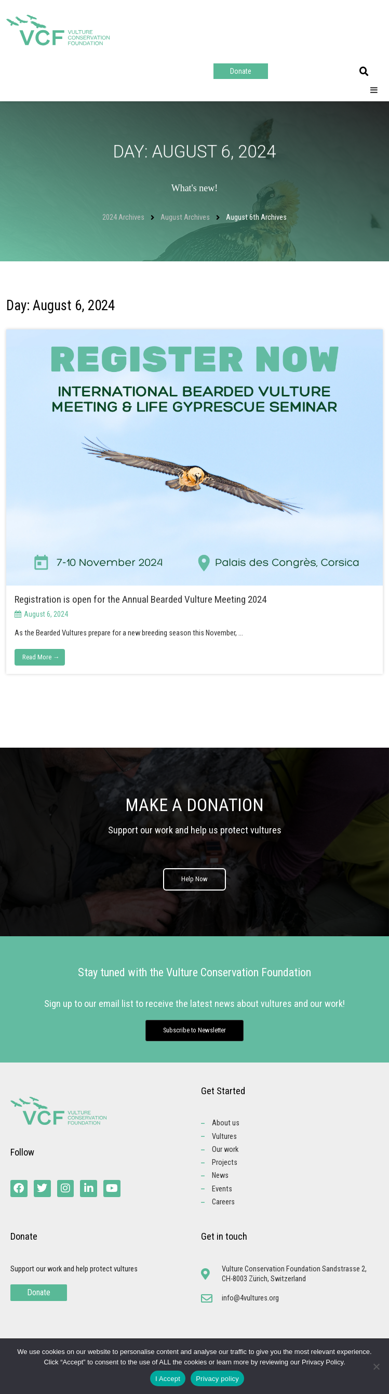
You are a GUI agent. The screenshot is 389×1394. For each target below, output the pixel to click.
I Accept (167, 1379)
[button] (364, 71)
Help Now (194, 879)
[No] (376, 1366)
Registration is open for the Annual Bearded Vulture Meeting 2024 (142, 599)
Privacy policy (217, 1379)
